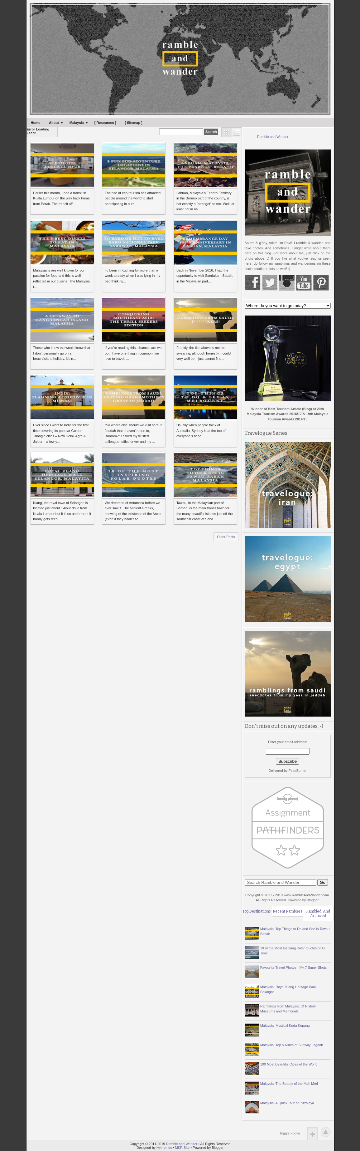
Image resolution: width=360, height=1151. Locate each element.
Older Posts (226, 537)
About (54, 123)
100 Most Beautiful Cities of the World (289, 1064)
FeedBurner (298, 770)
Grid (227, 132)
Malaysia (77, 123)
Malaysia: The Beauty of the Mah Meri (289, 1083)
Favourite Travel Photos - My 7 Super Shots (293, 967)
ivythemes (164, 1147)
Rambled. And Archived (318, 913)
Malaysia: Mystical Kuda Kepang (285, 1025)
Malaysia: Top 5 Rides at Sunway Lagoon (291, 1045)
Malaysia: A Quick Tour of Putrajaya (287, 1103)
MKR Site (182, 1147)
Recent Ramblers (287, 911)
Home (36, 123)
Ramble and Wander (272, 137)
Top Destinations (256, 911)
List (237, 132)
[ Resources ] (105, 123)
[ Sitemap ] (133, 123)
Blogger (312, 900)
